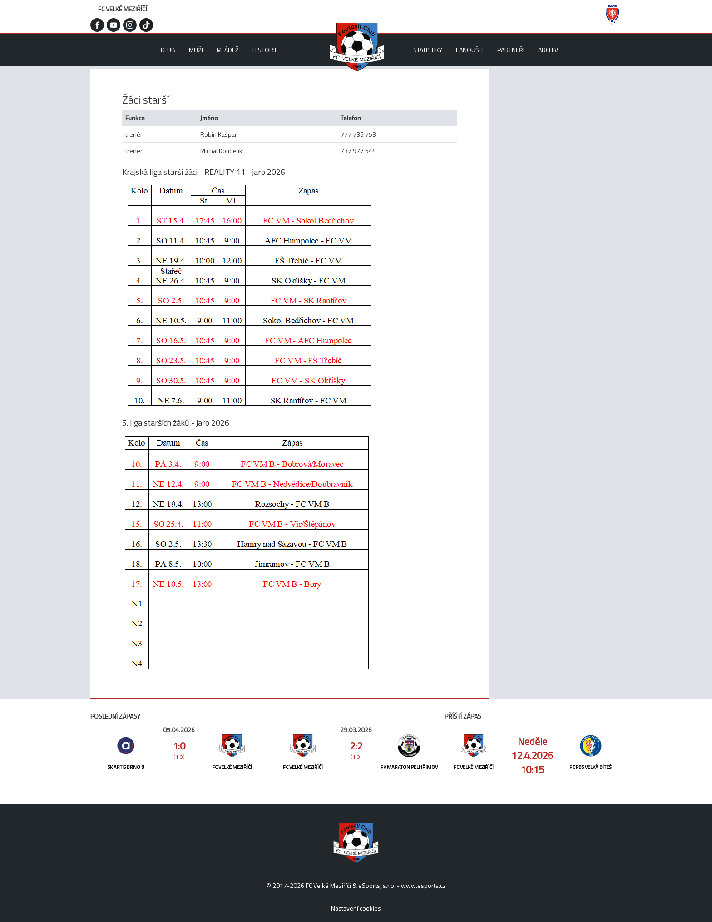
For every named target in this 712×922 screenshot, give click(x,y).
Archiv (548, 50)
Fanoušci (470, 50)
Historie (265, 50)
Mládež (228, 50)
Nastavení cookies (356, 908)
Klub (168, 50)
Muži (196, 50)
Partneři (510, 50)
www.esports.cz (423, 885)
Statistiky (427, 50)
